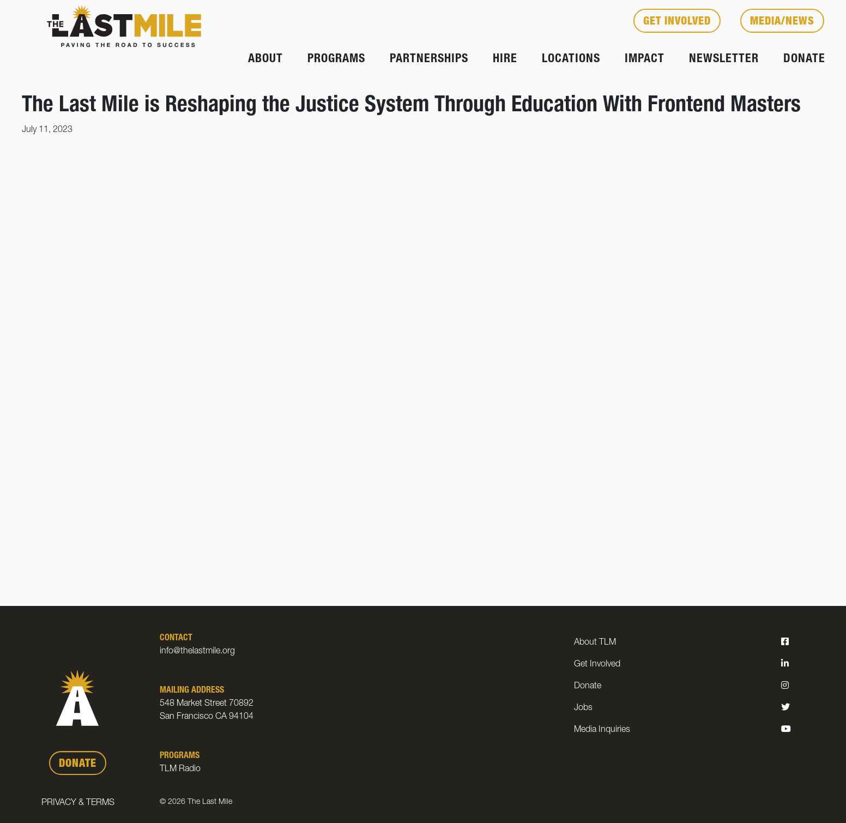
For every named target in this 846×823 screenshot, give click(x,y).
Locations (571, 59)
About (265, 59)
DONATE (77, 764)
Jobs (583, 708)
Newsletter (724, 59)
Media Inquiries (602, 730)
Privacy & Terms (77, 803)
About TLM (595, 643)
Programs (336, 59)
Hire (505, 59)
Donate (804, 59)
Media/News (782, 22)
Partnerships (429, 59)
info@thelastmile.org (197, 651)
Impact (644, 59)
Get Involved (677, 22)
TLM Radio (180, 769)
